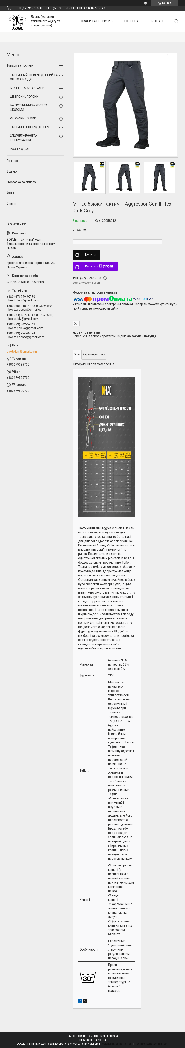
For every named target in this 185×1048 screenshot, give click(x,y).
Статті (11, 203)
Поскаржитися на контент (116, 1043)
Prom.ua (114, 1035)
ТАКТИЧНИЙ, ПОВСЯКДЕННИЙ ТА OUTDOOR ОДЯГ (34, 77)
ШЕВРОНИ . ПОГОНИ (24, 96)
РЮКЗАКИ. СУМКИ (23, 118)
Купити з (99, 266)
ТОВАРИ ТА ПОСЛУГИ (94, 21)
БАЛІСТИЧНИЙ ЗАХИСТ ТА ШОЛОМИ (29, 108)
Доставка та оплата (21, 182)
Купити (90, 254)
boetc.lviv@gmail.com (22, 351)
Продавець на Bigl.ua (92, 1039)
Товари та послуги (20, 65)
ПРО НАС (156, 21)
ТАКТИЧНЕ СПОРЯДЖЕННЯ (29, 127)
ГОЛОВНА (131, 21)
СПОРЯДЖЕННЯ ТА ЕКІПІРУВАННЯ (23, 138)
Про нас (12, 160)
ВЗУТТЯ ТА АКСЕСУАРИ (27, 88)
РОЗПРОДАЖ (20, 149)
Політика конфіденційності (151, 1043)
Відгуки (12, 171)
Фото (10, 193)
